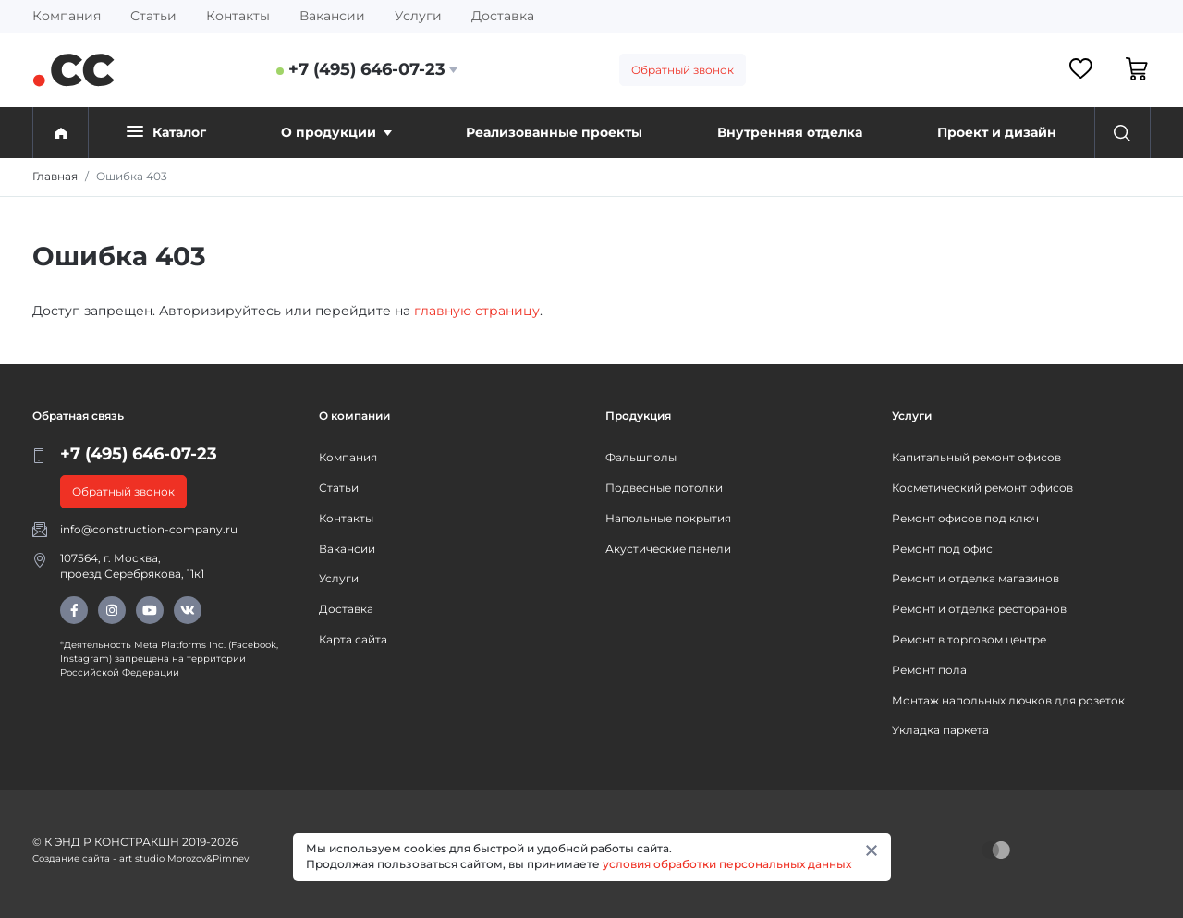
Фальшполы (641, 457)
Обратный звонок (682, 70)
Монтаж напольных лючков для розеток (1008, 700)
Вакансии (332, 15)
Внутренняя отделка (789, 132)
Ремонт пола (929, 670)
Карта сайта (353, 639)
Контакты (238, 15)
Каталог (166, 132)
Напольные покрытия (668, 518)
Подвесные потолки (664, 488)
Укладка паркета (940, 730)
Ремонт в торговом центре (969, 639)
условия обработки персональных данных (727, 864)
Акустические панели (668, 549)
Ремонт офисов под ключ (965, 518)
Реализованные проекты (554, 132)
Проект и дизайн (996, 132)
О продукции (336, 132)
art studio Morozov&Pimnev (184, 858)
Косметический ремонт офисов (982, 488)
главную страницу (477, 310)
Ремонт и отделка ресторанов (979, 609)
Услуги (418, 15)
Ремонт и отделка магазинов (975, 578)
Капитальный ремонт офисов (976, 457)
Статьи (153, 15)
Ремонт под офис (942, 549)
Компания (66, 15)
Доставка (502, 15)
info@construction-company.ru (149, 529)
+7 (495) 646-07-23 (366, 69)
